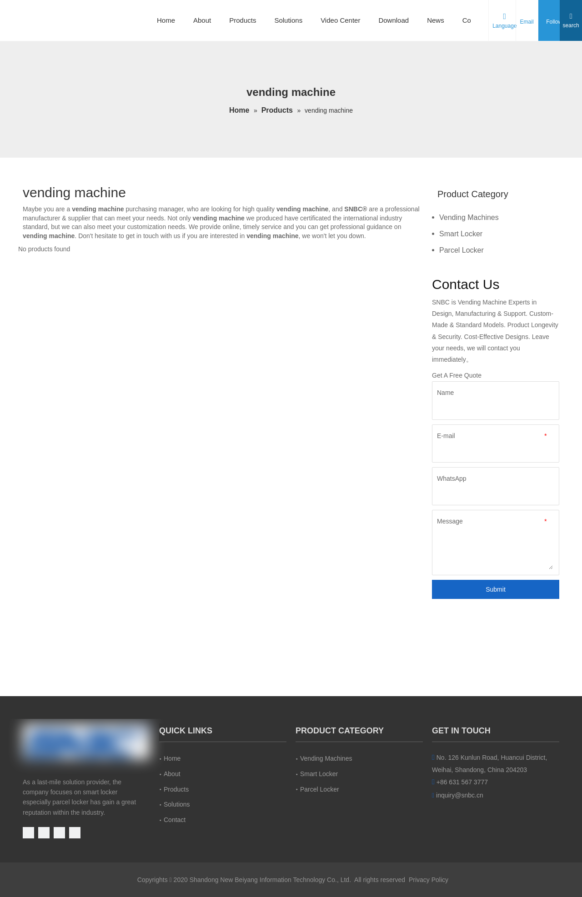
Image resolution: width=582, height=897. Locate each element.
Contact (175, 819)
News (435, 20)
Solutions (288, 20)
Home (166, 20)
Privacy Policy (428, 879)
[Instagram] (74, 832)
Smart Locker (460, 234)
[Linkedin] (60, 832)
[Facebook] (44, 832)
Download (393, 20)
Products (242, 20)
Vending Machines (469, 217)
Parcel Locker (461, 250)
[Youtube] (29, 832)
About (202, 20)
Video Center (340, 20)
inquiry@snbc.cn (459, 795)
